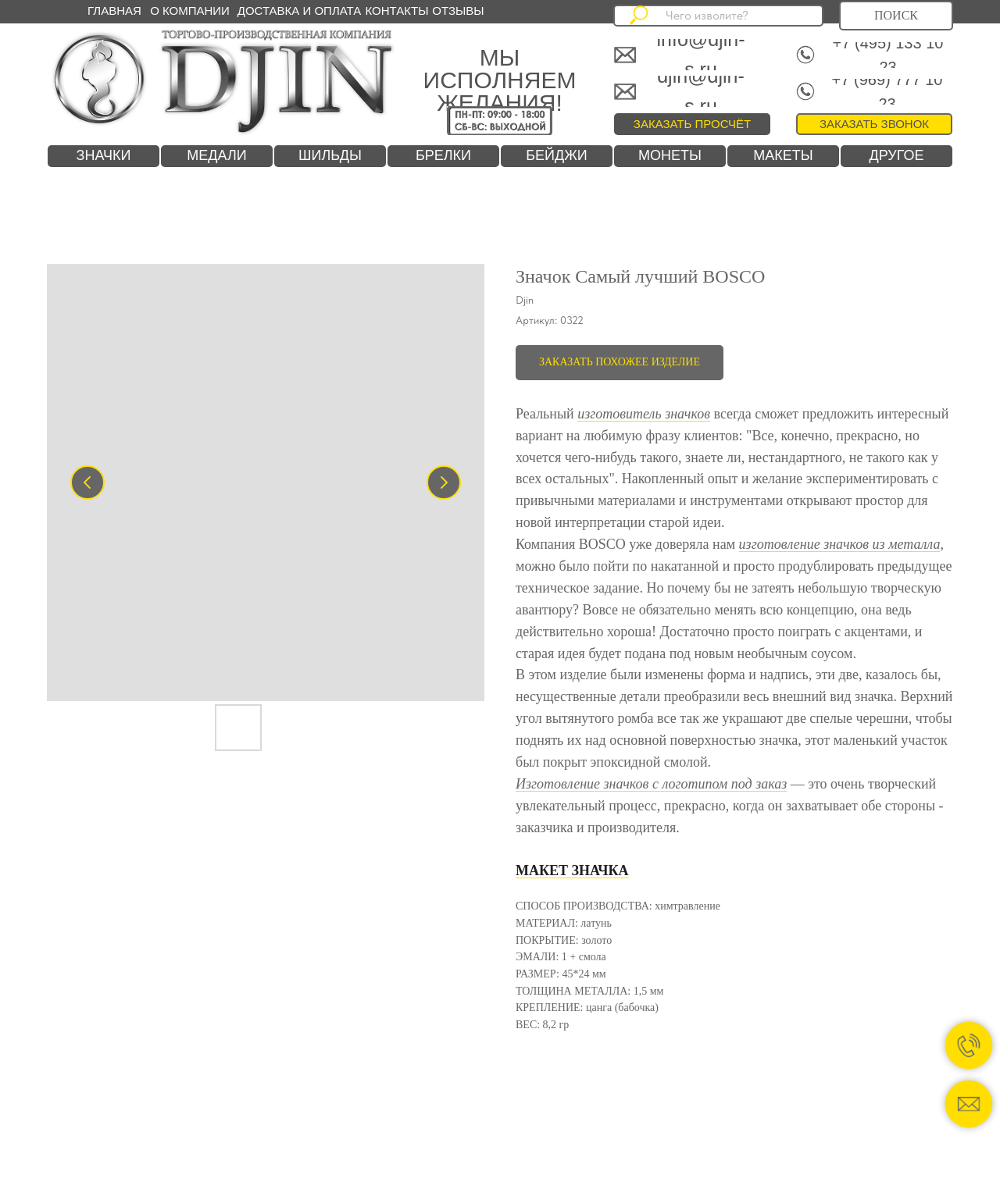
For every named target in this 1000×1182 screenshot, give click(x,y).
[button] (874, 124)
